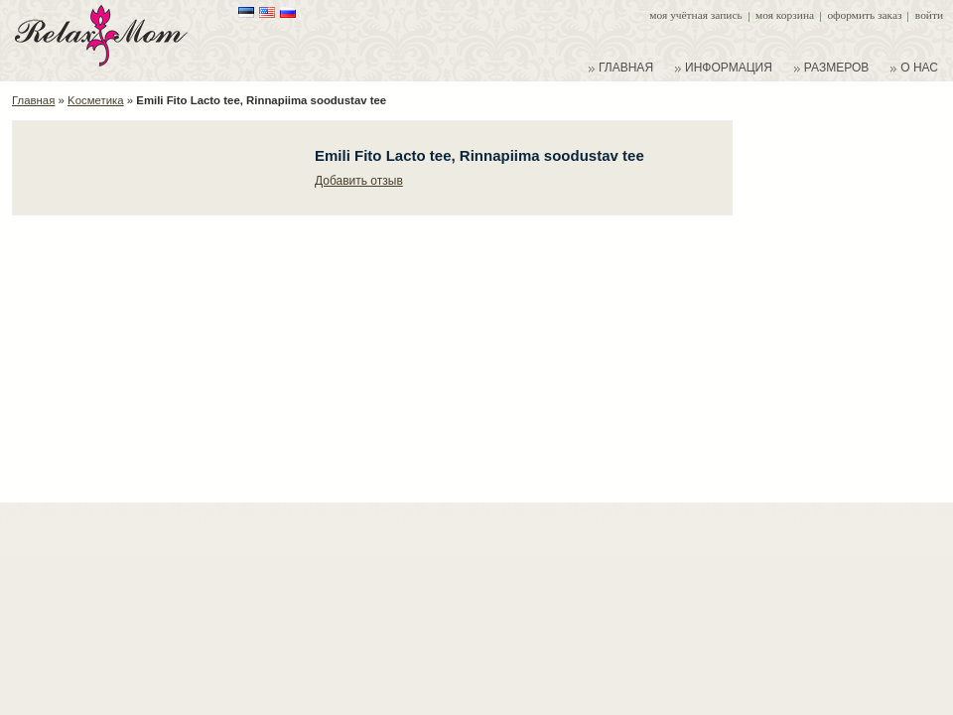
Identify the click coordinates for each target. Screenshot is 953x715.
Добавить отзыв (359, 181)
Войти (929, 15)
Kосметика (96, 100)
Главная (33, 100)
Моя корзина (784, 15)
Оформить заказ (864, 15)
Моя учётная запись (695, 15)
